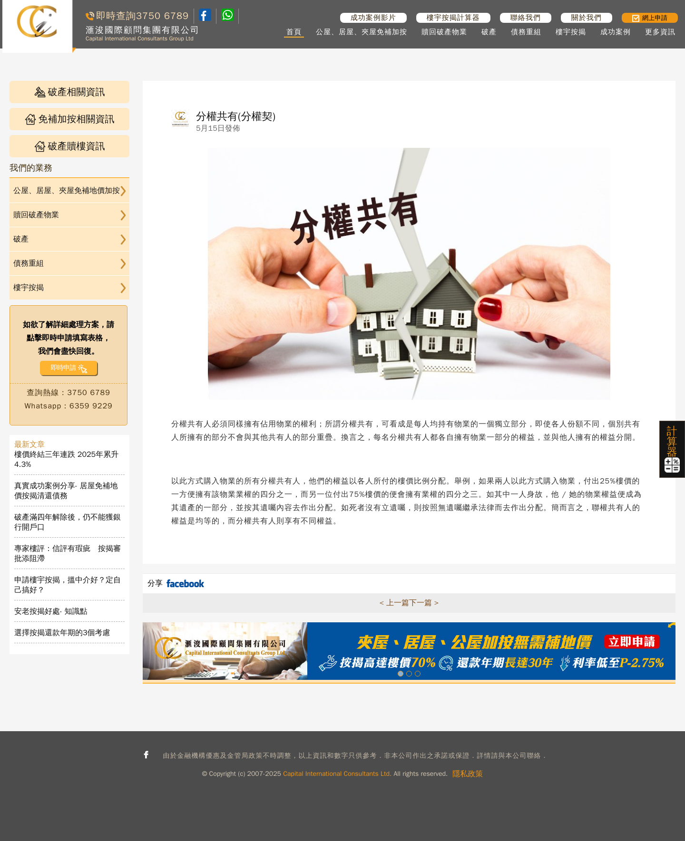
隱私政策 (467, 774)
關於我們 (586, 17)
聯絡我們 (525, 17)
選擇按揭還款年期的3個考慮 (62, 633)
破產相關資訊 (69, 92)
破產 (489, 32)
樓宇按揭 (571, 32)
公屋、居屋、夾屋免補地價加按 (66, 190)
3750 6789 (162, 16)
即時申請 (63, 368)
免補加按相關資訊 (70, 119)
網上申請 (649, 18)
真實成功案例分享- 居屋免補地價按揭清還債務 (66, 491)
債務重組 (526, 32)
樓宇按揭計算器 (453, 17)
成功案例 (615, 32)
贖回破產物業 (444, 32)
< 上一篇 (394, 603)
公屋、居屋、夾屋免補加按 (361, 32)
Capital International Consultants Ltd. (337, 774)
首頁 (294, 32)
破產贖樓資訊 (69, 146)
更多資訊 (660, 32)
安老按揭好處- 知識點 (51, 611)
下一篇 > (424, 603)
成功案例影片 (373, 17)
